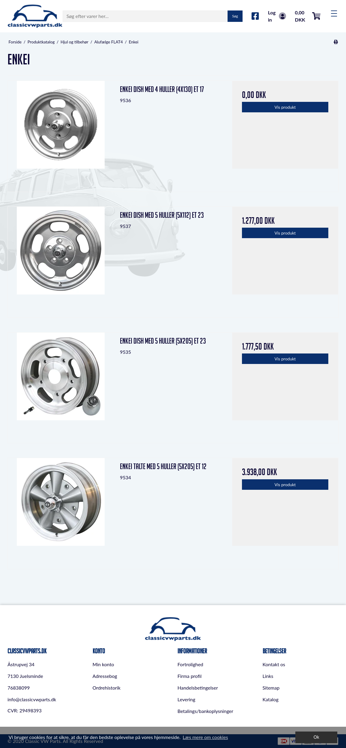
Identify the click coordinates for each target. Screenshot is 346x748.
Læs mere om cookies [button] (205, 737)
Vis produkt (285, 107)
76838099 (18, 687)
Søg (235, 16)
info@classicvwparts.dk (31, 699)
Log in (277, 16)
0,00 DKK (308, 16)
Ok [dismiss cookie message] (316, 737)
